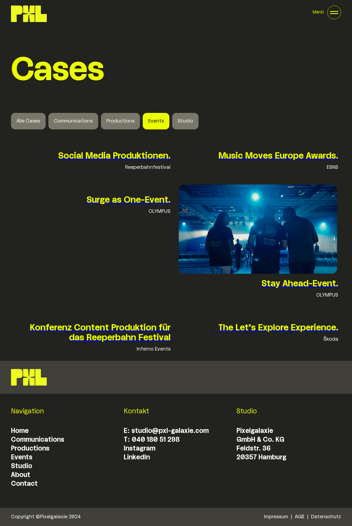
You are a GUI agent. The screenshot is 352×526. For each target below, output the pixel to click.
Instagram (139, 449)
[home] (29, 14)
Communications (73, 121)
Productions (120, 121)
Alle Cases (28, 121)
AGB (299, 517)
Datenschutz (326, 517)
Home (20, 431)
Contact (24, 484)
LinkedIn (137, 457)
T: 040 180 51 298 (152, 440)
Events (156, 121)
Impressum (276, 517)
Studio (185, 121)
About (20, 475)
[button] (327, 12)
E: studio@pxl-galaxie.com (166, 431)
